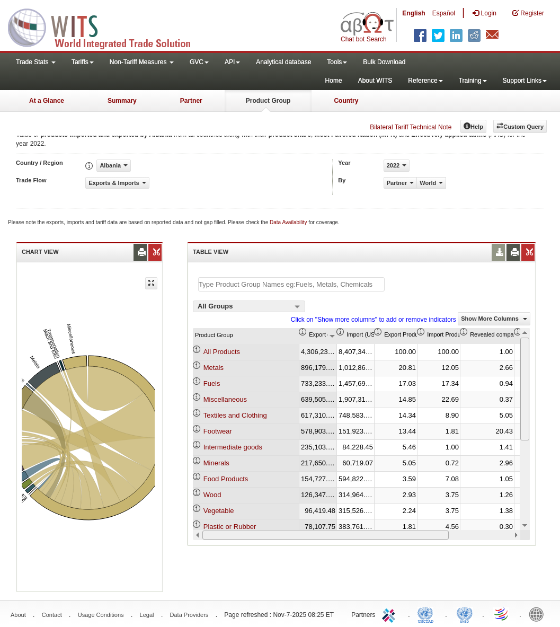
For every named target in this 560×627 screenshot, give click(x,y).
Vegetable (218, 511)
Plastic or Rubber (229, 527)
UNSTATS (464, 613)
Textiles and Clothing (235, 415)
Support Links (525, 80)
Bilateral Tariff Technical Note (410, 127)
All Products (221, 352)
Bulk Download (384, 62)
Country (346, 100)
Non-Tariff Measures (142, 62)
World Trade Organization (501, 613)
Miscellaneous (225, 399)
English (413, 13)
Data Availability (289, 222)
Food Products (225, 479)
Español (443, 13)
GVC (199, 62)
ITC (390, 613)
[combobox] (249, 306)
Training (473, 80)
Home (333, 80)
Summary (122, 100)
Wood (212, 495)
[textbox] (291, 284)
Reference (425, 80)
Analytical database (283, 62)
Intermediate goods (232, 447)
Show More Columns (494, 318)
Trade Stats (36, 62)
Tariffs (83, 62)
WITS (106, 26)
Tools (337, 62)
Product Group (268, 100)
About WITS (375, 80)
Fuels (211, 383)
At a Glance (46, 100)
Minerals (216, 463)
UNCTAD (427, 613)
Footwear (217, 431)
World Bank (538, 613)
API (232, 62)
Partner (191, 100)
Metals (213, 368)
